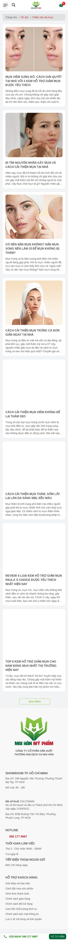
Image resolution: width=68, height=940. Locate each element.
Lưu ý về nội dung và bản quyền (23, 919)
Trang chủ (11, 17)
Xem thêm (35, 701)
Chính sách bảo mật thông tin (22, 914)
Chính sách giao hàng (17, 898)
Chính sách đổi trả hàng (18, 903)
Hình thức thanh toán (17, 893)
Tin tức (25, 17)
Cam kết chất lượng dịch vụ (21, 908)
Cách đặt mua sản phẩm (19, 888)
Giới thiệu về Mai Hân (17, 883)
